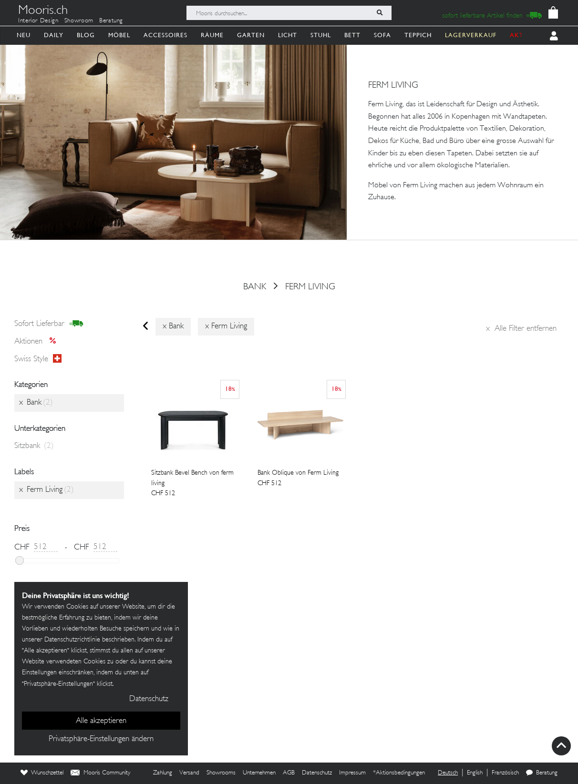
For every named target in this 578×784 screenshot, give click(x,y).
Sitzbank (34, 446)
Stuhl (320, 35)
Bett (352, 35)
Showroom (78, 21)
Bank (254, 287)
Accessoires (165, 35)
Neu (24, 35)
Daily (53, 35)
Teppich (418, 35)
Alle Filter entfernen (521, 329)
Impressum (352, 773)
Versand (189, 773)
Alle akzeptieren (101, 721)
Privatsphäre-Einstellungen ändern (101, 739)
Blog (86, 35)
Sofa (382, 35)
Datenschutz (317, 773)
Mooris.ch (43, 11)
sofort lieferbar (48, 324)
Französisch (505, 773)
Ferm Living (310, 287)
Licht (287, 35)
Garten (251, 35)
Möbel (119, 35)
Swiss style (38, 359)
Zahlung (162, 773)
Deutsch (448, 773)
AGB (289, 773)
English (475, 773)
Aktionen (38, 342)
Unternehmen (259, 773)
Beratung (111, 21)
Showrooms (221, 773)
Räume (212, 35)
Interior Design (38, 21)
